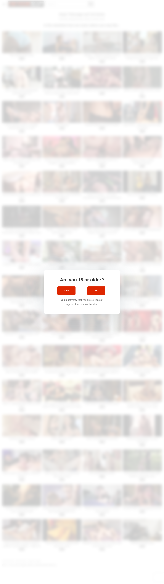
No (96, 290)
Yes (66, 290)
